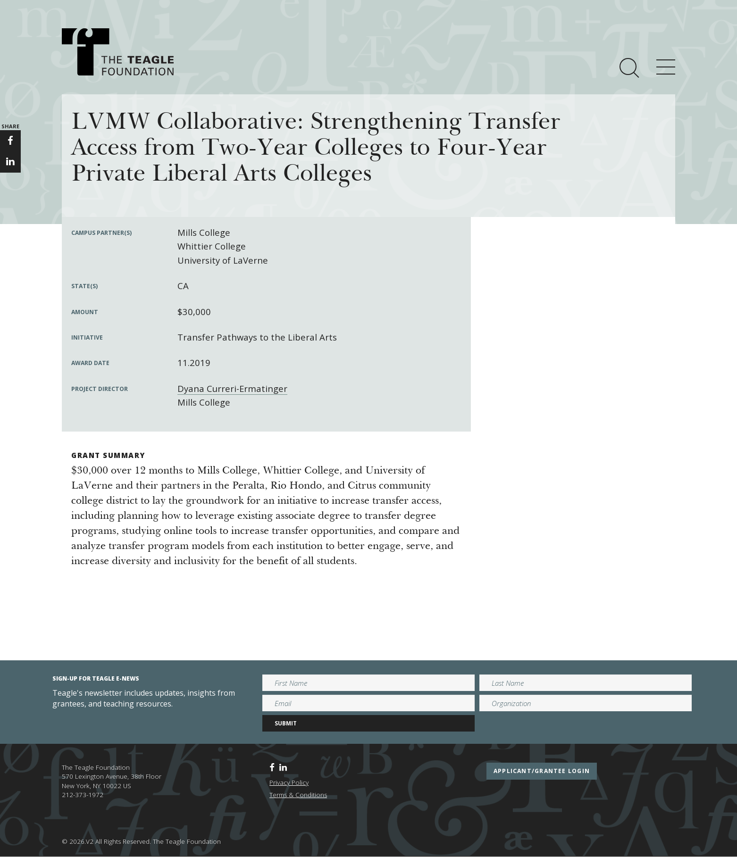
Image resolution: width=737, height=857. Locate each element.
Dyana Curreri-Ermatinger (232, 388)
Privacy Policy (289, 782)
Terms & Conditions (298, 794)
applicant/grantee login (542, 771)
